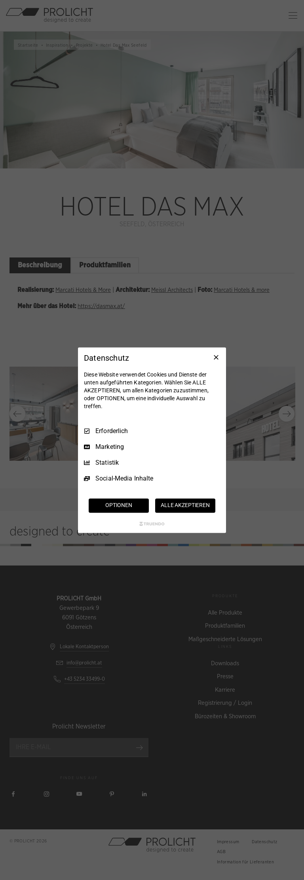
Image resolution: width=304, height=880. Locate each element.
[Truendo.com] (152, 523)
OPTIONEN (118, 505)
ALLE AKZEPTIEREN (185, 505)
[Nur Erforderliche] (216, 357)
